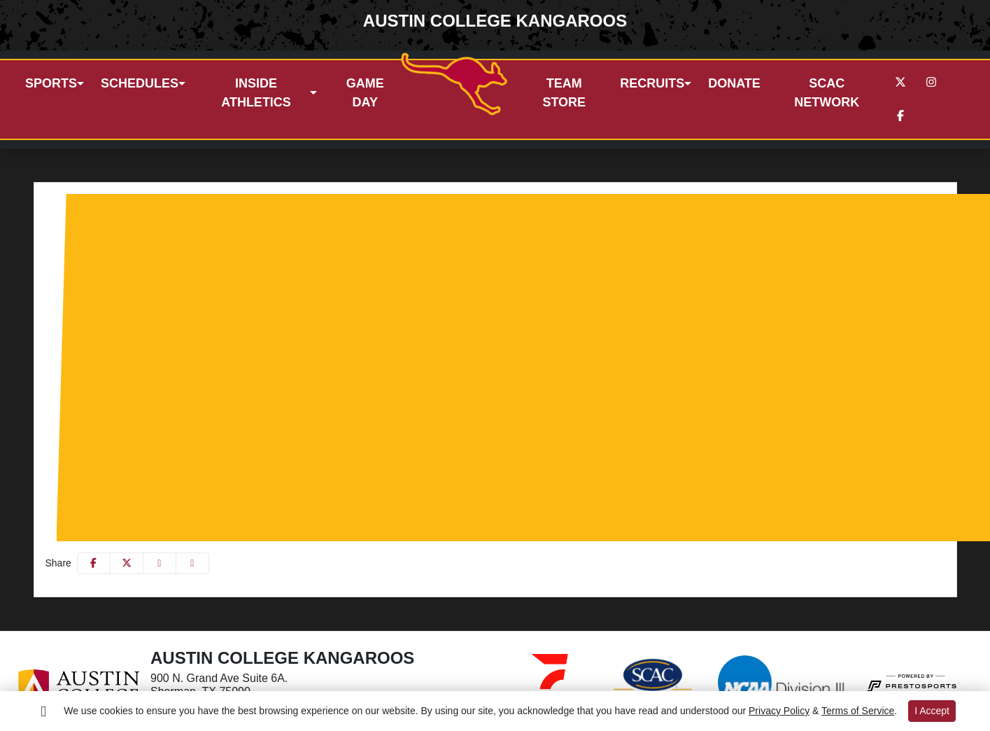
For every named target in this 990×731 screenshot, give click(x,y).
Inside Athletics (256, 90)
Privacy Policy (779, 710)
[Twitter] (900, 80)
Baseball (225, 213)
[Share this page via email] (159, 558)
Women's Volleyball (281, 432)
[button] (54, 81)
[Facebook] (900, 113)
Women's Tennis (273, 415)
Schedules (139, 81)
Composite (116, 516)
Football (223, 247)
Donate (734, 81)
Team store (564, 90)
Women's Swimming (283, 398)
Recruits (652, 81)
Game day (365, 90)
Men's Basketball (246, 230)
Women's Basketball (283, 348)
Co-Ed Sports (101, 465)
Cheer (105, 482)
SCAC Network (826, 90)
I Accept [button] (931, 710)
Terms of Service (857, 710)
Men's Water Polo (247, 314)
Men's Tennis (236, 297)
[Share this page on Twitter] (126, 558)
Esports (109, 499)
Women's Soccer (275, 381)
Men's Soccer (237, 264)
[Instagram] (931, 80)
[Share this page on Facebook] (94, 558)
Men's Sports (100, 196)
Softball (251, 364)
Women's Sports (109, 331)
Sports (51, 81)
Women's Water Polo (285, 448)
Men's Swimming (246, 280)
